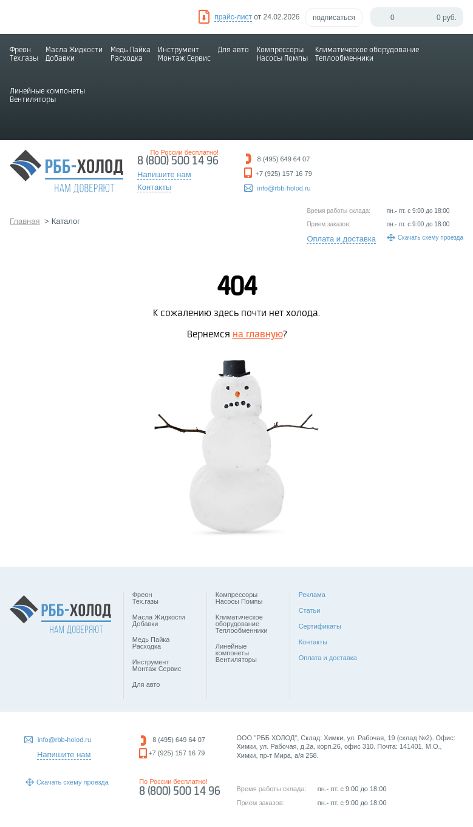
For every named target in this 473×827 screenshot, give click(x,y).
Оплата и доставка (341, 238)
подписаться (334, 17)
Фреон (24, 54)
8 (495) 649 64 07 (283, 159)
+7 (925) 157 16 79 (284, 173)
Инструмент (184, 54)
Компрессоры (282, 54)
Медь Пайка (131, 54)
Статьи (310, 610)
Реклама (312, 594)
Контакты (313, 642)
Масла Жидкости (74, 54)
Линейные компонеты (47, 95)
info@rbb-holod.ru (284, 188)
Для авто (233, 50)
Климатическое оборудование (367, 54)
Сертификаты (320, 626)
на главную (258, 334)
